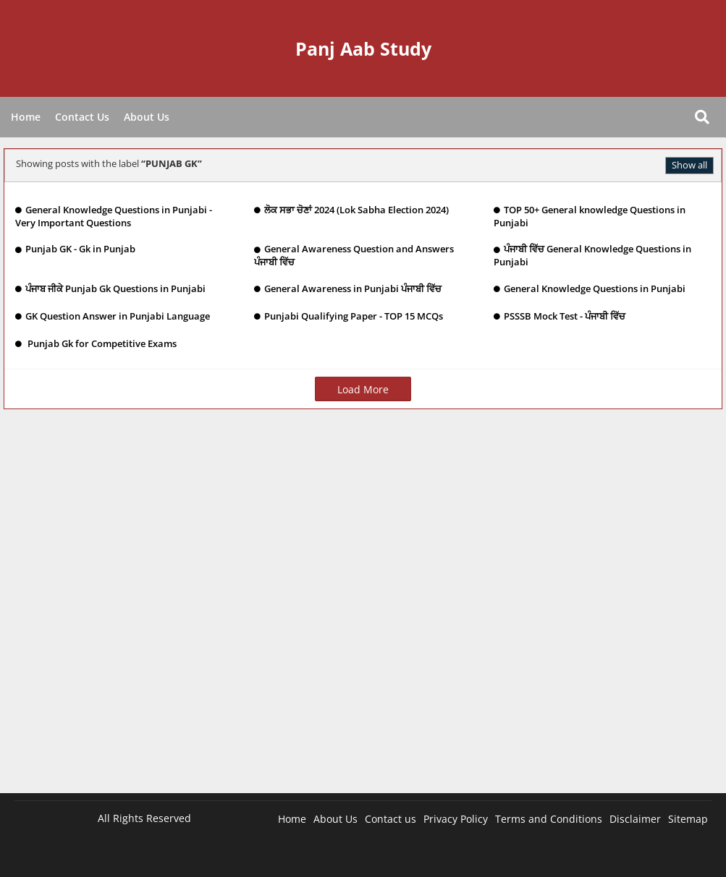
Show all (689, 164)
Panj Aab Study (363, 48)
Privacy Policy (455, 819)
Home (26, 117)
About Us (146, 117)
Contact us (390, 819)
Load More (363, 389)
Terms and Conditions (548, 819)
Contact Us (82, 117)
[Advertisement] (363, 608)
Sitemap (688, 819)
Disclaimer (635, 819)
